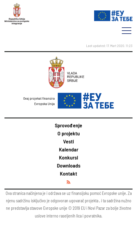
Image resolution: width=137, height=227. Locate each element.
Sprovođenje (68, 125)
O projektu (68, 133)
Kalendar (68, 149)
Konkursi (68, 157)
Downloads (68, 165)
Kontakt (68, 173)
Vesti (68, 141)
